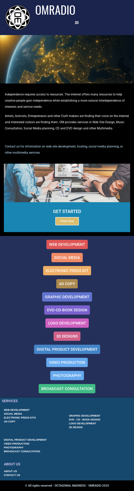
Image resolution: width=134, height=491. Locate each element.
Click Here (67, 221)
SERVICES (10, 401)
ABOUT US (12, 464)
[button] (76, 22)
